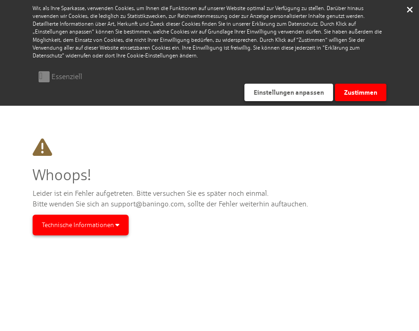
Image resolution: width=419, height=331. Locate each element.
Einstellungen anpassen (289, 92)
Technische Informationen (80, 224)
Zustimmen (360, 92)
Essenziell (66, 76)
